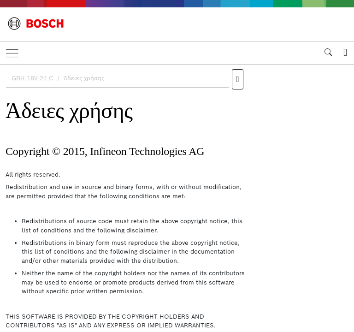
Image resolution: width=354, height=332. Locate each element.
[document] (177, 197)
